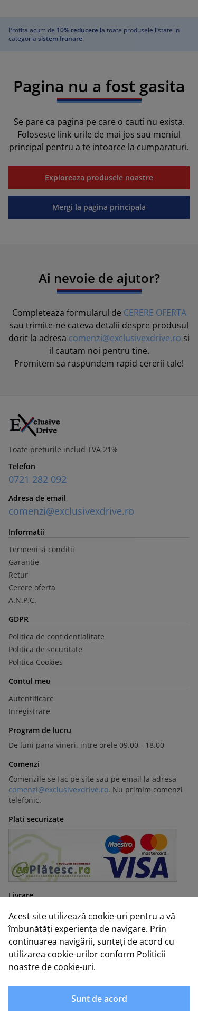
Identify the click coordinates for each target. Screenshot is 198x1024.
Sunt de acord (99, 998)
